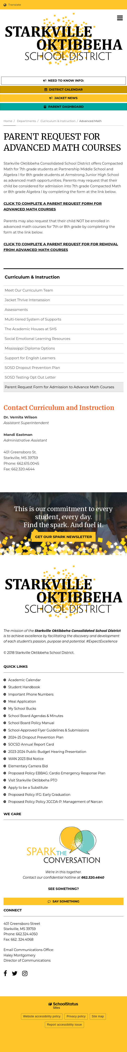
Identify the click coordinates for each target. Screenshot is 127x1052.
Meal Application (22, 701)
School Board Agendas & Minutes (35, 716)
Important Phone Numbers (31, 694)
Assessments (16, 309)
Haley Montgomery (19, 955)
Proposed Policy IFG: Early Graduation (39, 795)
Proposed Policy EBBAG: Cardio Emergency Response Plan (56, 773)
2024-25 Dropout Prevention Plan (35, 737)
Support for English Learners (37, 359)
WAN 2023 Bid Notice (26, 759)
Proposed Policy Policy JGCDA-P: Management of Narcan (55, 802)
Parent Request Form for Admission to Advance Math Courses (59, 387)
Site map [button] (98, 1016)
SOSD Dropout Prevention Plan (40, 368)
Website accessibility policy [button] (42, 1016)
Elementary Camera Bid (28, 766)
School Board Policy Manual (31, 723)
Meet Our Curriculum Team (29, 290)
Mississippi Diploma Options (30, 348)
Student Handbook (24, 687)
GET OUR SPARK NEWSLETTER (63, 536)
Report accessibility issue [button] (64, 1024)
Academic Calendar (24, 680)
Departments (26, 121)
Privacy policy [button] (76, 1016)
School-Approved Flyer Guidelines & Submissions (48, 730)
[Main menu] (120, 17)
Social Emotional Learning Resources (37, 338)
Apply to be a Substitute (28, 787)
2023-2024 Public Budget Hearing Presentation (47, 752)
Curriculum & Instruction (58, 121)
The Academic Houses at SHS (31, 329)
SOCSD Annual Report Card (31, 744)
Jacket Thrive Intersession (27, 300)
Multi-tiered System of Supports (33, 319)
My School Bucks (22, 708)
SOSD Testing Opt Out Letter (38, 378)
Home (8, 121)
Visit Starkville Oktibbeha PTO (32, 780)
